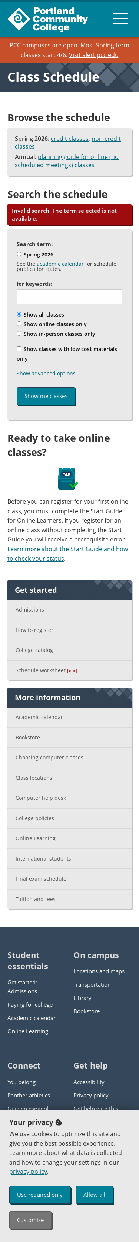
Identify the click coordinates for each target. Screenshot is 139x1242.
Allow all (94, 1194)
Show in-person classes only (56, 333)
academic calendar (60, 263)
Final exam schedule (41, 878)
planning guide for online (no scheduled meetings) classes (67, 161)
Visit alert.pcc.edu (94, 55)
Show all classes (40, 314)
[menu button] (120, 18)
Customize (30, 1219)
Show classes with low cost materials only (67, 353)
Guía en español (28, 1108)
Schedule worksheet (46, 670)
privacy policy (28, 1172)
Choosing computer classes (49, 757)
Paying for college (30, 1004)
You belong (21, 1082)
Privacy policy (91, 1095)
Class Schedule (53, 76)
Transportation (92, 984)
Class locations (34, 777)
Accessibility (89, 1082)
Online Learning (36, 838)
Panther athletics (28, 1095)
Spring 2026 (35, 254)
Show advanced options (46, 373)
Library (82, 997)
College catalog (34, 649)
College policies (35, 818)
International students (43, 858)
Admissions (30, 609)
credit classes (70, 139)
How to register (34, 629)
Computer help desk (41, 797)
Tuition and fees (36, 898)
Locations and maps (99, 971)
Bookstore (28, 737)
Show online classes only (52, 324)
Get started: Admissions (22, 986)
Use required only (40, 1194)
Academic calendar (39, 717)
